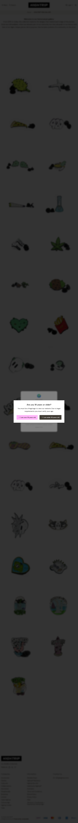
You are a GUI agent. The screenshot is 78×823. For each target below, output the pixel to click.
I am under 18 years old (50, 417)
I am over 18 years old (27, 417)
